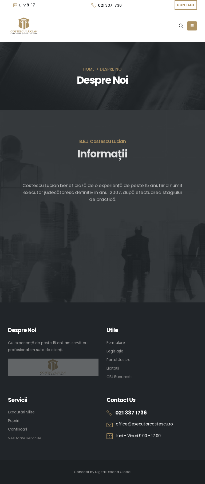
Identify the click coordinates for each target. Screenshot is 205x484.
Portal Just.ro (119, 359)
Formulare (116, 342)
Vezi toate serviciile (24, 438)
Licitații (113, 368)
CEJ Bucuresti (119, 376)
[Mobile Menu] (192, 25)
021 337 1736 (106, 5)
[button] (186, 5)
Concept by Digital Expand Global (102, 472)
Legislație (115, 351)
